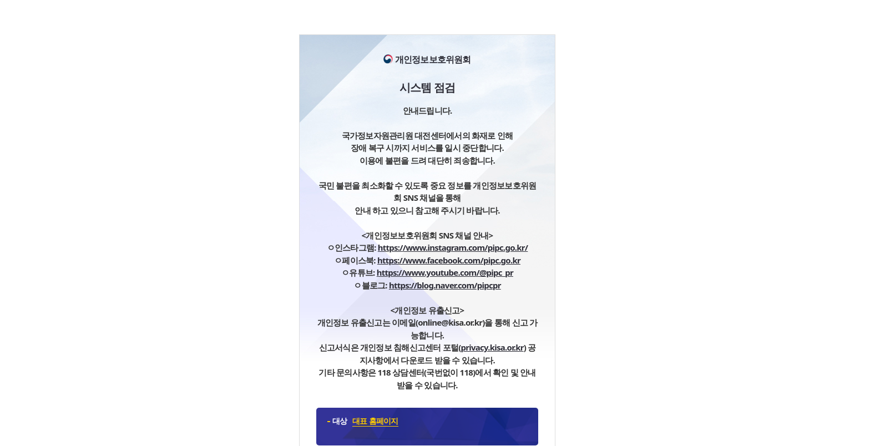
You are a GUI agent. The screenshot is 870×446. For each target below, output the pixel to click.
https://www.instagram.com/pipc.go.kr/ (453, 247)
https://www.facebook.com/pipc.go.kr (448, 260)
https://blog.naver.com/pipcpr (445, 285)
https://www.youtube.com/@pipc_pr (445, 272)
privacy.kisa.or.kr (492, 347)
